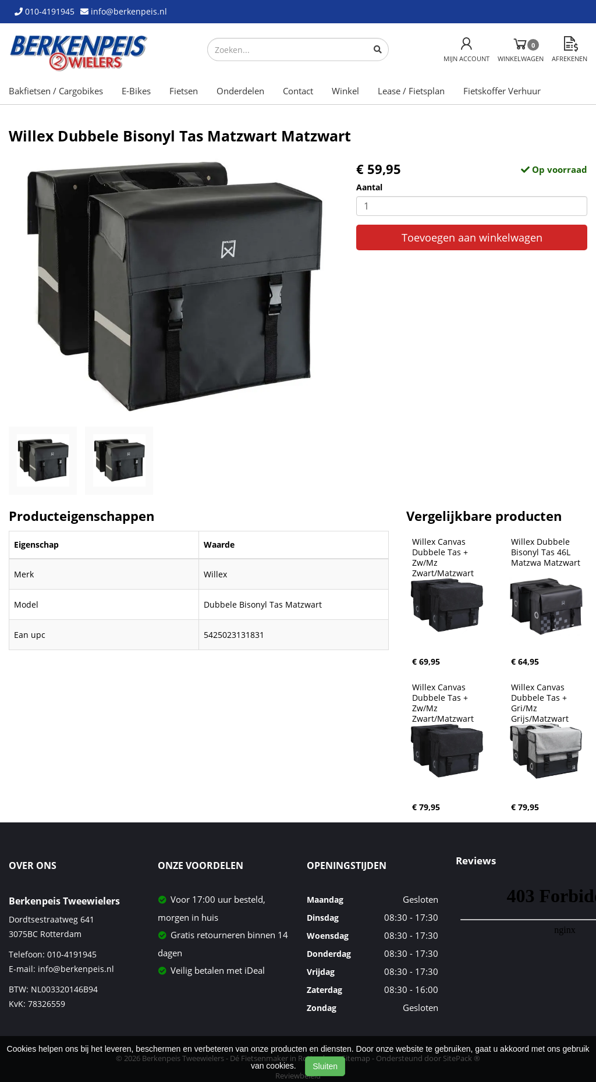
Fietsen (183, 91)
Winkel (345, 91)
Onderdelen (240, 91)
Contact (298, 91)
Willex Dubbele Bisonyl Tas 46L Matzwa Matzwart (545, 552)
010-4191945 (72, 954)
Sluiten (325, 1066)
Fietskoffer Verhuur (502, 91)
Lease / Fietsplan (411, 91)
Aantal (369, 187)
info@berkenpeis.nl (76, 968)
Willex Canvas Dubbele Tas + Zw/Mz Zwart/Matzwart (443, 558)
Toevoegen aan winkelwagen (472, 237)
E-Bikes (136, 91)
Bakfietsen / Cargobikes (56, 91)
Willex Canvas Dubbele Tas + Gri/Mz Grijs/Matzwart (540, 703)
